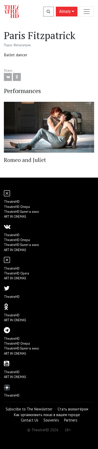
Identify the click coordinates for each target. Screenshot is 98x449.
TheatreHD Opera (16, 273)
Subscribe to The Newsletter (29, 409)
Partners (70, 420)
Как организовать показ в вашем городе (47, 414)
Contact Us (29, 420)
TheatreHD (12, 201)
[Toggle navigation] (86, 11)
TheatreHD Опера (17, 207)
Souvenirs (51, 420)
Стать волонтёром (73, 409)
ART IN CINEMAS (15, 216)
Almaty (66, 11)
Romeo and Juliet (25, 159)
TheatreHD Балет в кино (21, 211)
